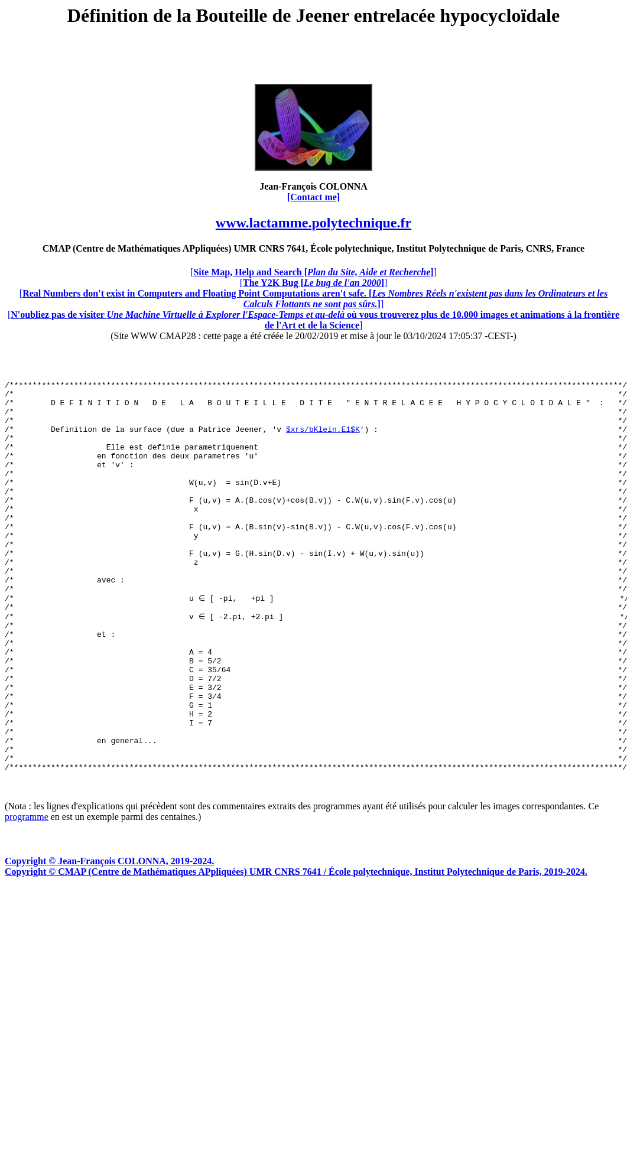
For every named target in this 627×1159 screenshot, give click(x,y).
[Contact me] (313, 197)
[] (313, 272)
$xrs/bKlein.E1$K (323, 439)
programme (26, 893)
